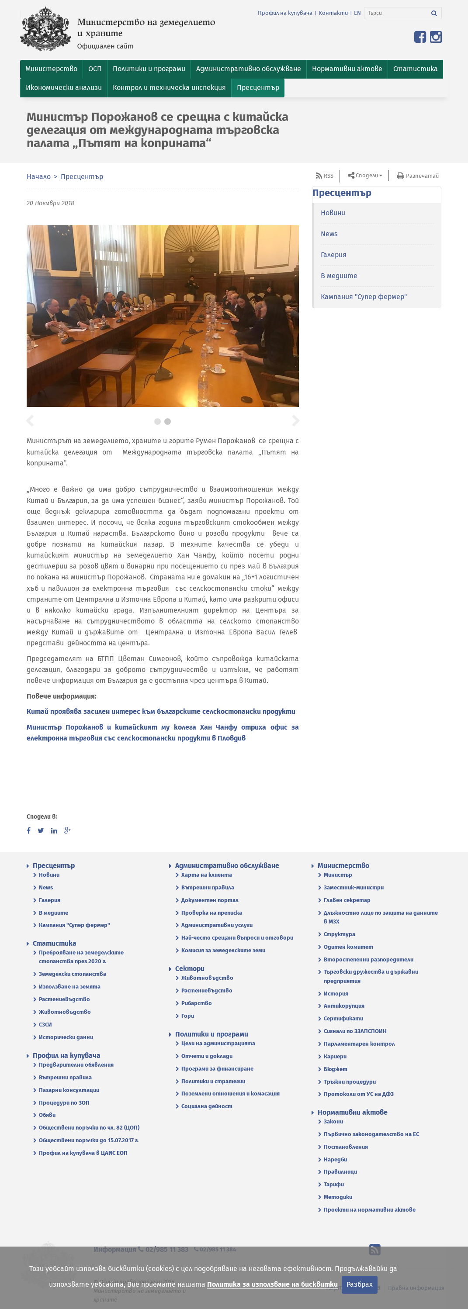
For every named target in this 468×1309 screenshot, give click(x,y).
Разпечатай (422, 175)
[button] (51, 69)
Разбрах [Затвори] (360, 1284)
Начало (39, 176)
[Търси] (395, 13)
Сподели (367, 175)
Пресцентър (82, 176)
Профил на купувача (285, 13)
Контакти (333, 13)
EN (357, 13)
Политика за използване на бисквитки (272, 1284)
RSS (328, 175)
